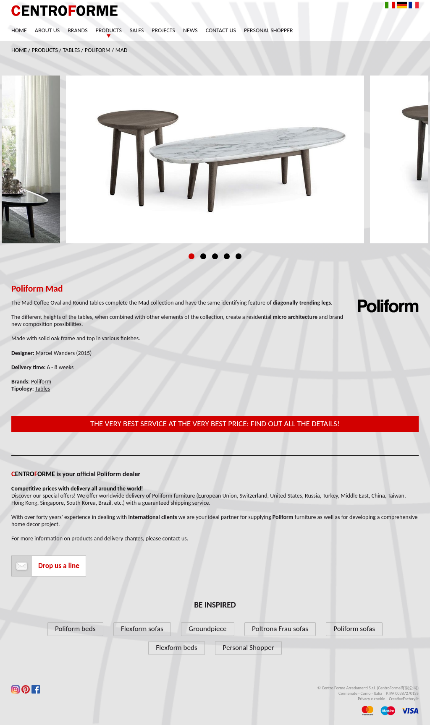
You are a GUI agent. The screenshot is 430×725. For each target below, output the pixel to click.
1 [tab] (191, 256)
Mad (121, 50)
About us (47, 30)
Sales (137, 30)
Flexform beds (176, 647)
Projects (163, 30)
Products (109, 30)
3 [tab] (215, 256)
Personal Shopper (268, 30)
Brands (77, 30)
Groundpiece (207, 628)
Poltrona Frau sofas (280, 628)
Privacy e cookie (371, 699)
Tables (71, 50)
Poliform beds (75, 628)
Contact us (221, 30)
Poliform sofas (354, 628)
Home (19, 30)
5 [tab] (238, 256)
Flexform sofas (142, 628)
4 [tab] (227, 256)
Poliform (97, 50)
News (190, 30)
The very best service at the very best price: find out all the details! (215, 423)
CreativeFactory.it (404, 699)
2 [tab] (203, 256)
